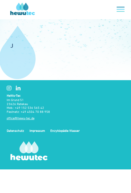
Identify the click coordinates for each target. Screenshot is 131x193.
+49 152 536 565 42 (29, 108)
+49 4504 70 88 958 (35, 112)
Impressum (37, 131)
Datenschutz (15, 131)
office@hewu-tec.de (20, 118)
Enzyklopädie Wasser (65, 131)
